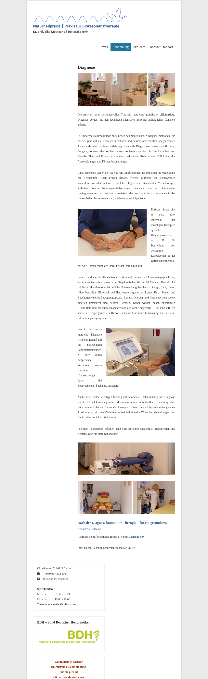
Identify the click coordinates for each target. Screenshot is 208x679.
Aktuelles (139, 47)
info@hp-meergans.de (55, 578)
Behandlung (121, 47)
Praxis (104, 47)
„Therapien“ (136, 536)
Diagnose (86, 67)
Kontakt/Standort (161, 47)
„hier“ (131, 547)
